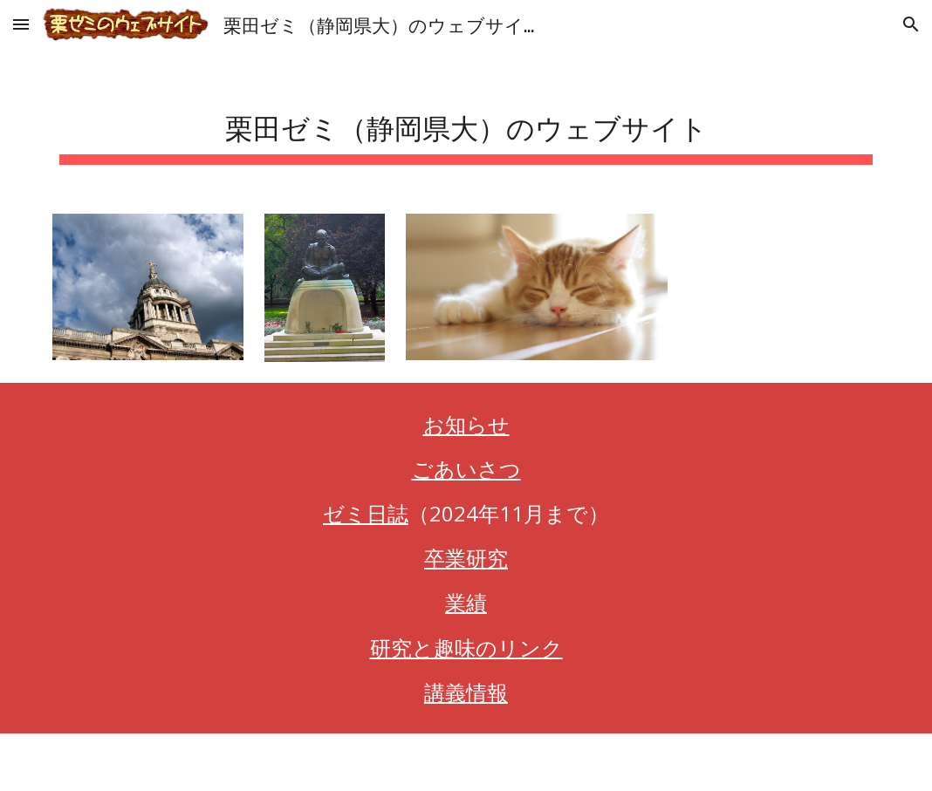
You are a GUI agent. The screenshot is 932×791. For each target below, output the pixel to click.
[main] (466, 122)
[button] (21, 24)
